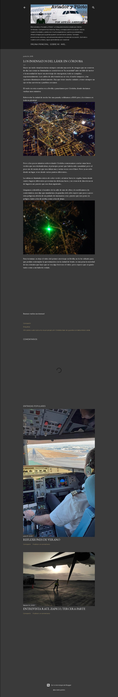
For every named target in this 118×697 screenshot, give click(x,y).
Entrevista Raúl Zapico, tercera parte (54, 609)
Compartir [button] (27, 323)
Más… (63, 44)
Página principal (40, 44)
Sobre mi (54, 44)
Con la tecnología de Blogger (59, 685)
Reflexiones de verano (41, 540)
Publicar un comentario (41, 544)
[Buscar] (93, 6)
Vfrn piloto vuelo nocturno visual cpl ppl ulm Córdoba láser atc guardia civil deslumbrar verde (56, 330)
